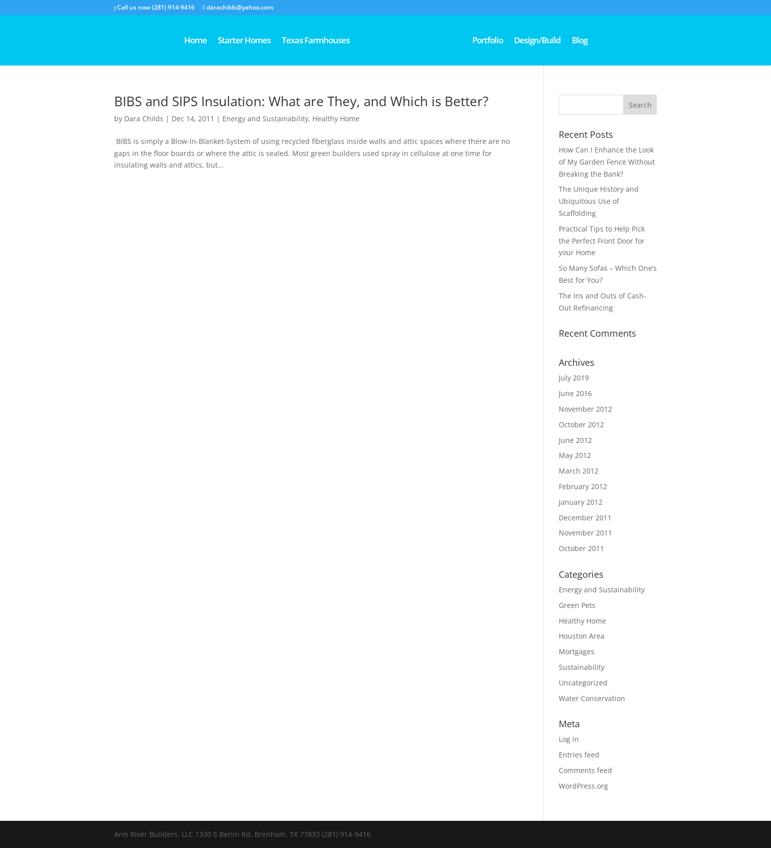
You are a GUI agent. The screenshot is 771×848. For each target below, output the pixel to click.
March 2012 (578, 471)
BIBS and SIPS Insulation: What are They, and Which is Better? (301, 101)
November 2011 (585, 532)
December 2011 (585, 517)
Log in (569, 739)
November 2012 (585, 409)
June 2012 (575, 440)
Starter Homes (208, 41)
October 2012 (581, 424)
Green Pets (577, 605)
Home (159, 41)
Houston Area (582, 636)
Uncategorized (583, 682)
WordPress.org (583, 786)
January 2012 (581, 502)
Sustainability (582, 667)
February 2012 (583, 486)
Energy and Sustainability (265, 118)
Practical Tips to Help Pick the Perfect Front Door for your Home (602, 241)
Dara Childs (143, 118)
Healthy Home (336, 118)
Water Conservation (592, 698)
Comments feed (585, 770)
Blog (615, 41)
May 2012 (575, 455)
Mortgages (576, 651)
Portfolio (522, 41)
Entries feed (579, 754)
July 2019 (574, 377)
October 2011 (581, 548)
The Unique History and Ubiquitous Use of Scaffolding (599, 201)
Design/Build (572, 41)
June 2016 (575, 393)
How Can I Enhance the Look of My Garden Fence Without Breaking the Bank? (607, 162)
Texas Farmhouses (280, 41)
